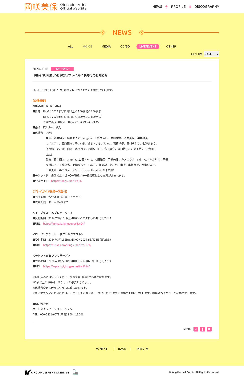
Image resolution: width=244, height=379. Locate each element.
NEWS (157, 7)
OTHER (171, 46)
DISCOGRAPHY (206, 7)
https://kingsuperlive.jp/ (66, 181)
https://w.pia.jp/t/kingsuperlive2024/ (66, 266)
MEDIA (106, 46)
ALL (70, 46)
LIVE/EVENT (148, 46)
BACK (122, 349)
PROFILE (178, 7)
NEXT (102, 349)
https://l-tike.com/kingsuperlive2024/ (67, 245)
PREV (142, 349)
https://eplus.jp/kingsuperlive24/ (64, 223)
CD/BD (125, 46)
